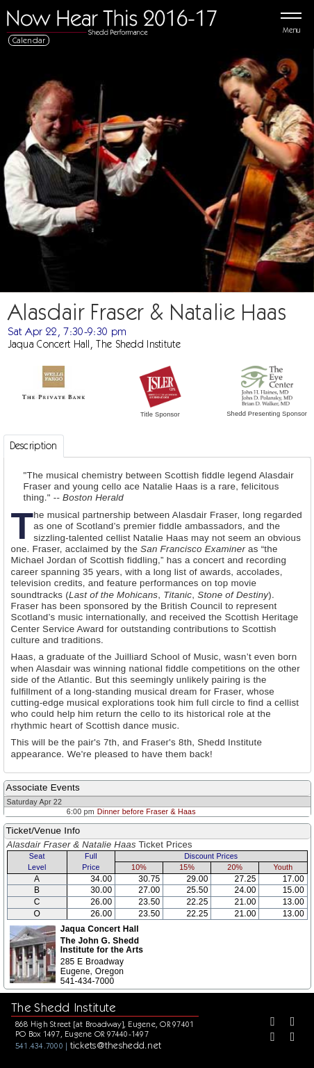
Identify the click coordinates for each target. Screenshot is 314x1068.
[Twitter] (287, 1022)
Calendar (29, 39)
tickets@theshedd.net (116, 1045)
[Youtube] (287, 1038)
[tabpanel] (157, 615)
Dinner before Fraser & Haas (146, 811)
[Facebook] (267, 1022)
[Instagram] (267, 1038)
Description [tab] (34, 445)
